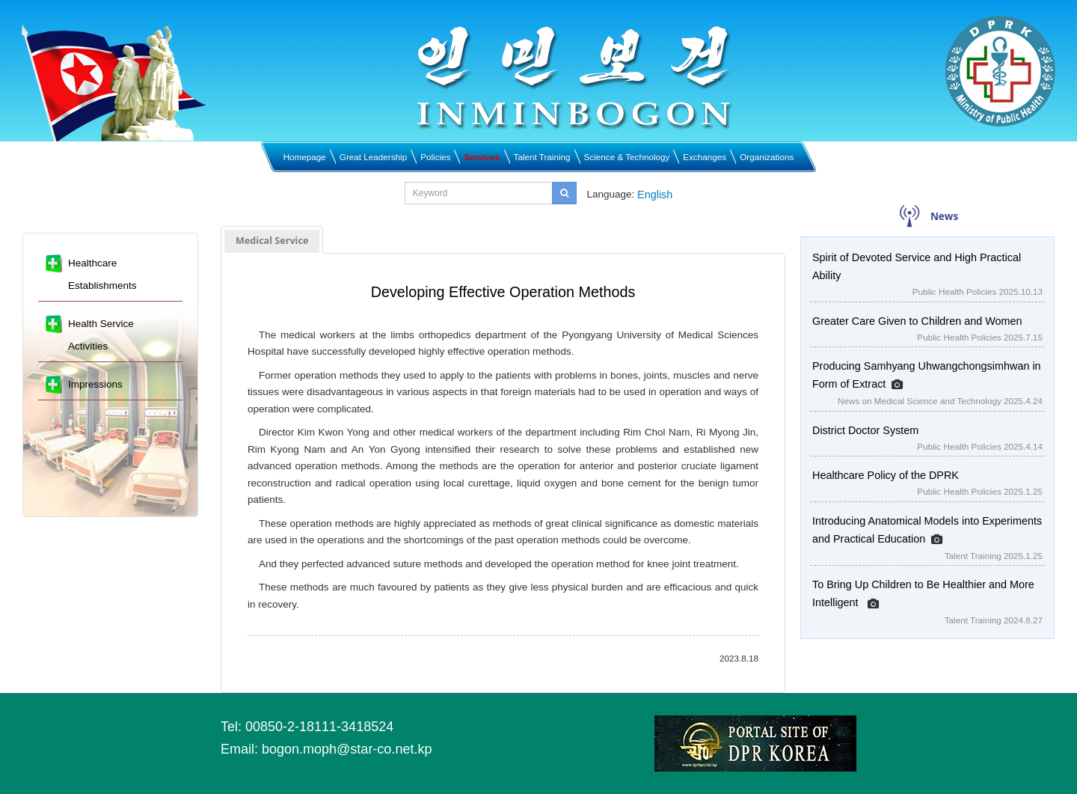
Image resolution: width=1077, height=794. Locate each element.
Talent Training (542, 157)
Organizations (767, 157)
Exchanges (704, 157)
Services (482, 157)
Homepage (304, 157)
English (654, 195)
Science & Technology (627, 157)
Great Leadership (373, 157)
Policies (435, 157)
